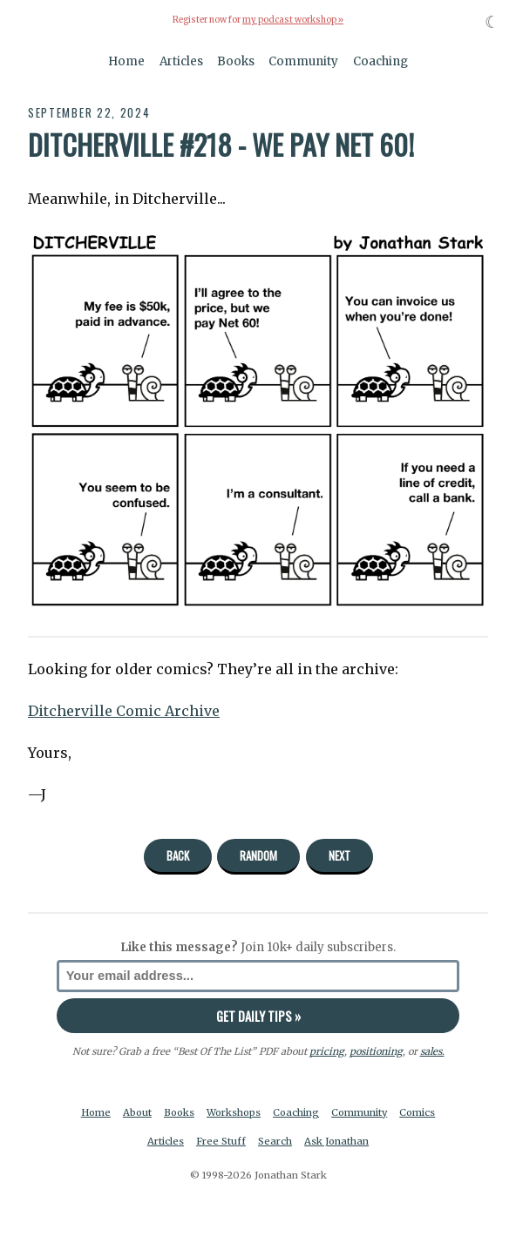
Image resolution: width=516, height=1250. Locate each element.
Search (275, 1141)
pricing (326, 1051)
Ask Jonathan (336, 1141)
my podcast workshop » (292, 20)
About (137, 1112)
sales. (432, 1051)
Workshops (234, 1112)
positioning (376, 1051)
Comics (417, 1112)
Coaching (380, 61)
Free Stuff (221, 1141)
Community (303, 61)
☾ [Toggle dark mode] (492, 22)
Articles (181, 61)
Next (339, 855)
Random (258, 855)
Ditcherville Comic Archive (124, 711)
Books (236, 61)
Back (177, 855)
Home (126, 61)
